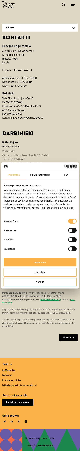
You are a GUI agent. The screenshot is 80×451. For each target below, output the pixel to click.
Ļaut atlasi (39, 272)
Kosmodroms (45, 445)
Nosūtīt (69, 337)
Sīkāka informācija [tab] (40, 175)
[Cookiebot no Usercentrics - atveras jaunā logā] (64, 166)
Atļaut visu (40, 262)
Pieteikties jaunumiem (18, 402)
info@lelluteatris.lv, (51, 299)
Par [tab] (66, 175)
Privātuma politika (11, 380)
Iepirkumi (7, 375)
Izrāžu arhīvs (8, 370)
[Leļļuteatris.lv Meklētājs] (63, 5)
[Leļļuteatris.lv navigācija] (73, 5)
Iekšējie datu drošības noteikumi (19, 385)
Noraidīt (40, 282)
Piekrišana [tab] (14, 175)
